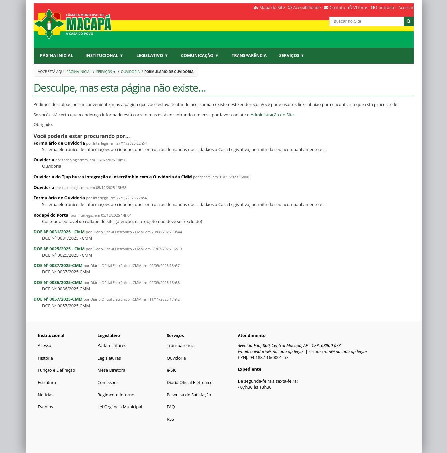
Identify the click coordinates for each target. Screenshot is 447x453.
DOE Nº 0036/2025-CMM (58, 282)
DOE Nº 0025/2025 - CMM (59, 249)
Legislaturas (109, 358)
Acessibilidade (307, 7)
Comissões (107, 382)
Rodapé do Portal (52, 215)
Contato (337, 7)
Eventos (45, 407)
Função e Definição (56, 370)
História (45, 358)
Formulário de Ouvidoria (59, 143)
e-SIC (171, 370)
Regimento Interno (115, 395)
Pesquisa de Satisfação (189, 395)
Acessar (406, 7)
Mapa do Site (272, 7)
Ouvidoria (130, 71)
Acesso (44, 345)
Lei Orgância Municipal (119, 407)
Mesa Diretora (111, 370)
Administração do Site (272, 115)
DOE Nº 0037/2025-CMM (58, 265)
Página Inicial (56, 55)
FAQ (171, 407)
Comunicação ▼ (200, 55)
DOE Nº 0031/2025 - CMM (59, 232)
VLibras (360, 7)
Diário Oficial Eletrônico (190, 382)
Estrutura (47, 382)
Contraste (385, 7)
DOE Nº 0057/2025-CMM (58, 299)
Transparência (249, 55)
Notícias (45, 395)
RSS (170, 419)
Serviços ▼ (292, 55)
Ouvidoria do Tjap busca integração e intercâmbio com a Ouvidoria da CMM (113, 177)
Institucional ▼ (104, 55)
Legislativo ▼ (152, 55)
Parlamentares (111, 345)
